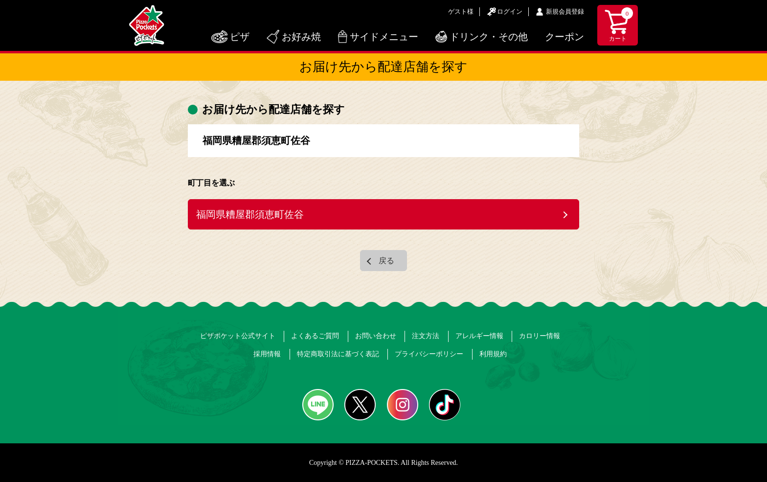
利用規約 (493, 354)
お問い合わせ (375, 336)
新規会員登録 (565, 11)
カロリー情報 (539, 336)
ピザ (239, 36)
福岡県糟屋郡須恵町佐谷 (250, 214)
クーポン (564, 36)
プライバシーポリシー (429, 354)
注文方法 (425, 336)
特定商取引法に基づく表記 (338, 354)
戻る (386, 260)
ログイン (509, 11)
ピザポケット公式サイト (237, 336)
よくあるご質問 (315, 336)
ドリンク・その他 (489, 36)
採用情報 (267, 354)
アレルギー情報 (479, 336)
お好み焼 (301, 36)
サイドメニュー (384, 36)
